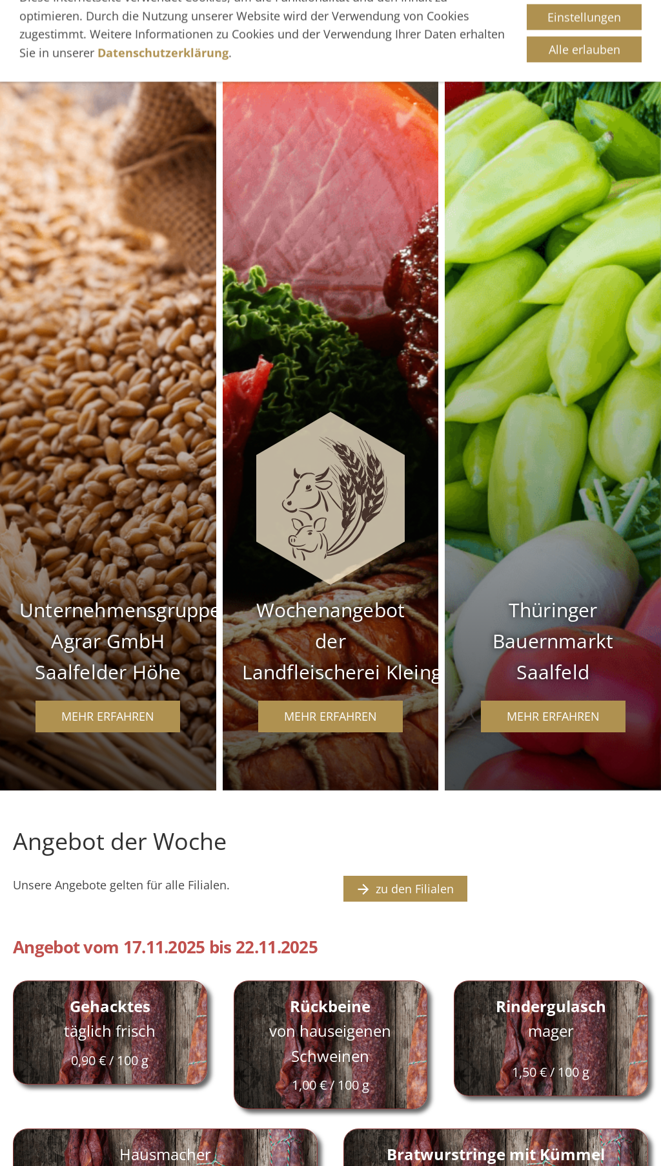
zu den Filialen (405, 888)
